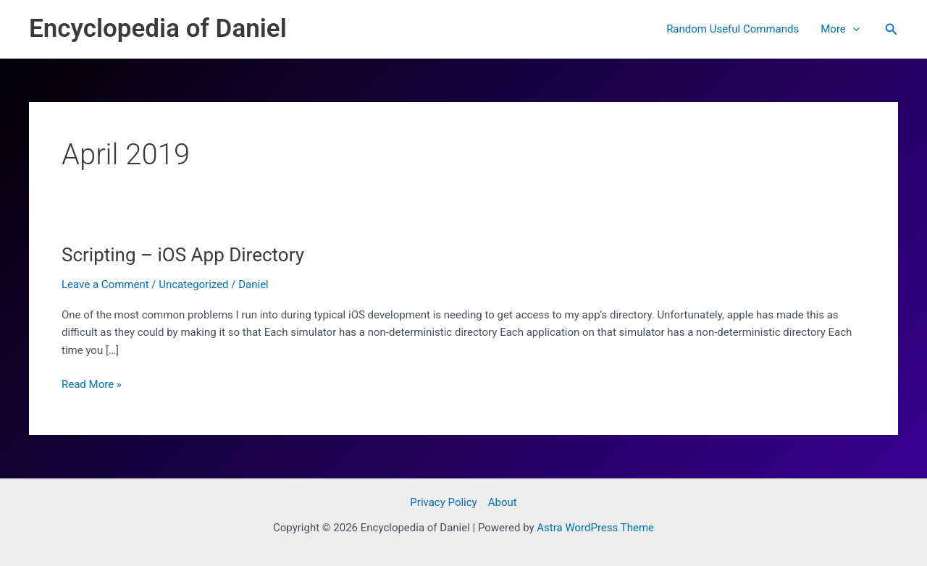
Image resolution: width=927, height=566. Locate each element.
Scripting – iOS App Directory (183, 255)
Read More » (92, 385)
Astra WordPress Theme (595, 527)
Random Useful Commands (732, 28)
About (502, 502)
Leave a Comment (105, 284)
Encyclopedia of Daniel (158, 28)
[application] (853, 29)
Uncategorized (193, 284)
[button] (891, 29)
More (840, 29)
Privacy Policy (443, 502)
